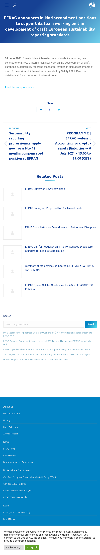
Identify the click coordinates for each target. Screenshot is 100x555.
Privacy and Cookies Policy (16, 512)
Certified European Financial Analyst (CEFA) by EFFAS (29, 477)
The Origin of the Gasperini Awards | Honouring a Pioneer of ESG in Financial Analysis (46, 354)
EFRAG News (9, 455)
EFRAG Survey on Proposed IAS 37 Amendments (53, 208)
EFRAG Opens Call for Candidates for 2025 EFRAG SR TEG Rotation (59, 287)
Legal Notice (9, 519)
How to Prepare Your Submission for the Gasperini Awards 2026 (35, 359)
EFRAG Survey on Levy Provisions (45, 189)
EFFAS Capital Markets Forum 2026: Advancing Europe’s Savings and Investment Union (46, 349)
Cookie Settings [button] (14, 547)
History (7, 420)
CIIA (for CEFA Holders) (14, 483)
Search (90, 324)
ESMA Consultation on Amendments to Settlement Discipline (60, 227)
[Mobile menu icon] (6, 5)
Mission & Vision (11, 413)
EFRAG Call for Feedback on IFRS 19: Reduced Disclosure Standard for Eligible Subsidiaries (59, 249)
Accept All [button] (32, 547)
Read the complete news (19, 87)
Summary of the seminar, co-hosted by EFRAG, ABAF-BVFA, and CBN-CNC (59, 268)
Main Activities (10, 426)
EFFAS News (9, 448)
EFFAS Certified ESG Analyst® (18, 490)
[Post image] (12, 194)
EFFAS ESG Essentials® (15, 497)
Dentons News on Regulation (18, 462)
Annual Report (10, 433)
